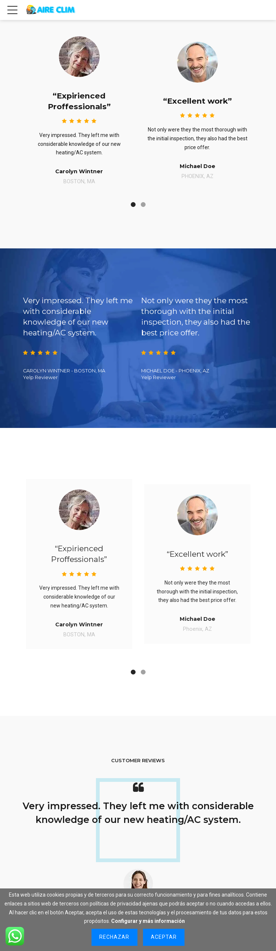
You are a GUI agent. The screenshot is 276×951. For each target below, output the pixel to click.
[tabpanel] (79, 106)
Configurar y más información (148, 921)
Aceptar (164, 937)
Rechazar (114, 937)
